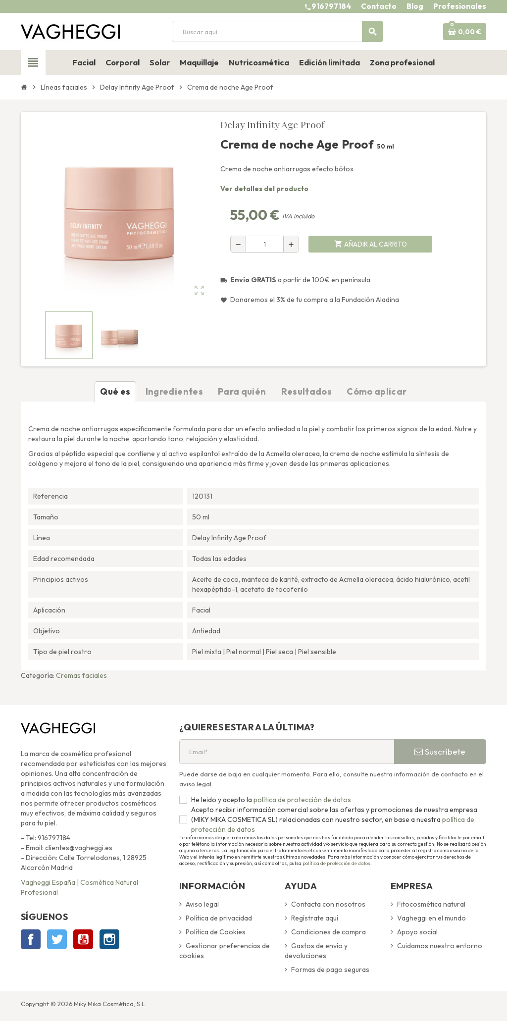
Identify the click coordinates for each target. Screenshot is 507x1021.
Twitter (57, 939)
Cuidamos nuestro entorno (439, 945)
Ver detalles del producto (264, 188)
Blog (414, 6)
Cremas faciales (81, 675)
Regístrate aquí (314, 918)
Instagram (109, 939)
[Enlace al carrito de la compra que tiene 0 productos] (464, 31)
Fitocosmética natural (431, 904)
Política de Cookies (216, 931)
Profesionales (459, 6)
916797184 (331, 6)
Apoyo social (417, 931)
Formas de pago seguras (330, 969)
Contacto (379, 6)
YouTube (83, 939)
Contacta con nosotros (328, 904)
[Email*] (286, 751)
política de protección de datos (301, 799)
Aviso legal (202, 904)
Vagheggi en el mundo (431, 918)
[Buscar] (277, 31)
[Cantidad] (265, 244)
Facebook (31, 939)
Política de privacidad (219, 918)
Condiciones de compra (328, 931)
